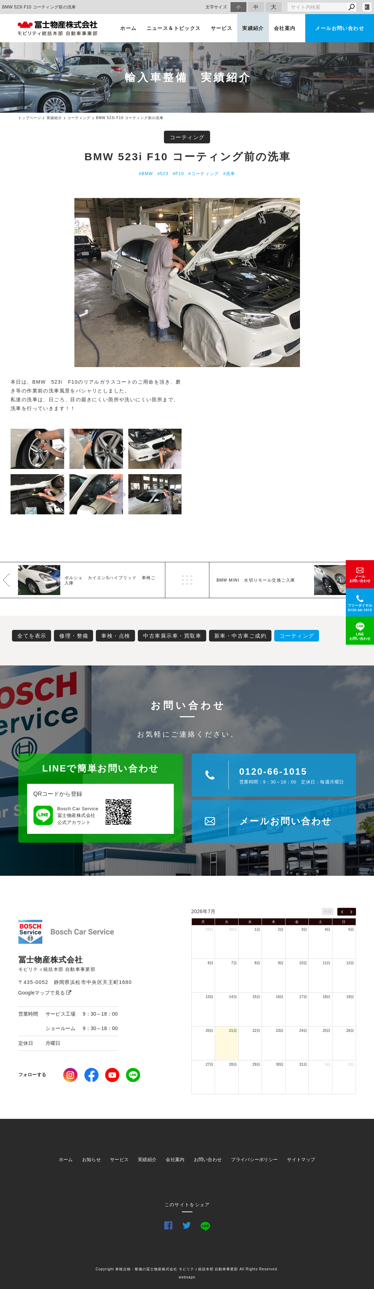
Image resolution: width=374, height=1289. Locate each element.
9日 (281, 963)
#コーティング (203, 173)
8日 (257, 963)
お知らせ (91, 1159)
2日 (281, 929)
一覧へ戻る (187, 580)
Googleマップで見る (45, 993)
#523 (162, 173)
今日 (327, 911)
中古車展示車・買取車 (172, 636)
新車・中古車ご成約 (240, 636)
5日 (351, 929)
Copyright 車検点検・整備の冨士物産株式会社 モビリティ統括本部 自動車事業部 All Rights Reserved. (187, 1269)
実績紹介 (253, 28)
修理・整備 (73, 636)
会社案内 (285, 28)
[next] (351, 912)
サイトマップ (301, 1159)
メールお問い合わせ (339, 28)
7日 (234, 963)
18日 (327, 997)
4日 (327, 929)
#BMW (146, 173)
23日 (280, 1031)
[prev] (342, 912)
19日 (350, 997)
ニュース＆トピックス (174, 28)
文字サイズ (216, 7)
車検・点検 (115, 636)
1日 (257, 929)
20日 (209, 1031)
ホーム (128, 28)
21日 (233, 1031)
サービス (222, 28)
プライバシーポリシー (254, 1159)
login (367, 7)
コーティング (187, 137)
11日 (327, 963)
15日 (256, 997)
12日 (350, 963)
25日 (327, 1031)
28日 (233, 1064)
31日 (303, 1064)
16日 (280, 997)
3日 (304, 929)
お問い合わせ (208, 1159)
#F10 (178, 173)
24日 (303, 1031)
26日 (350, 1031)
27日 (209, 1064)
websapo (187, 1277)
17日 (303, 997)
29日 (209, 929)
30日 (233, 929)
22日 (256, 1031)
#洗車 (229, 173)
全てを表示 (32, 636)
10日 (303, 963)
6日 (210, 963)
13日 (209, 997)
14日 (233, 997)
